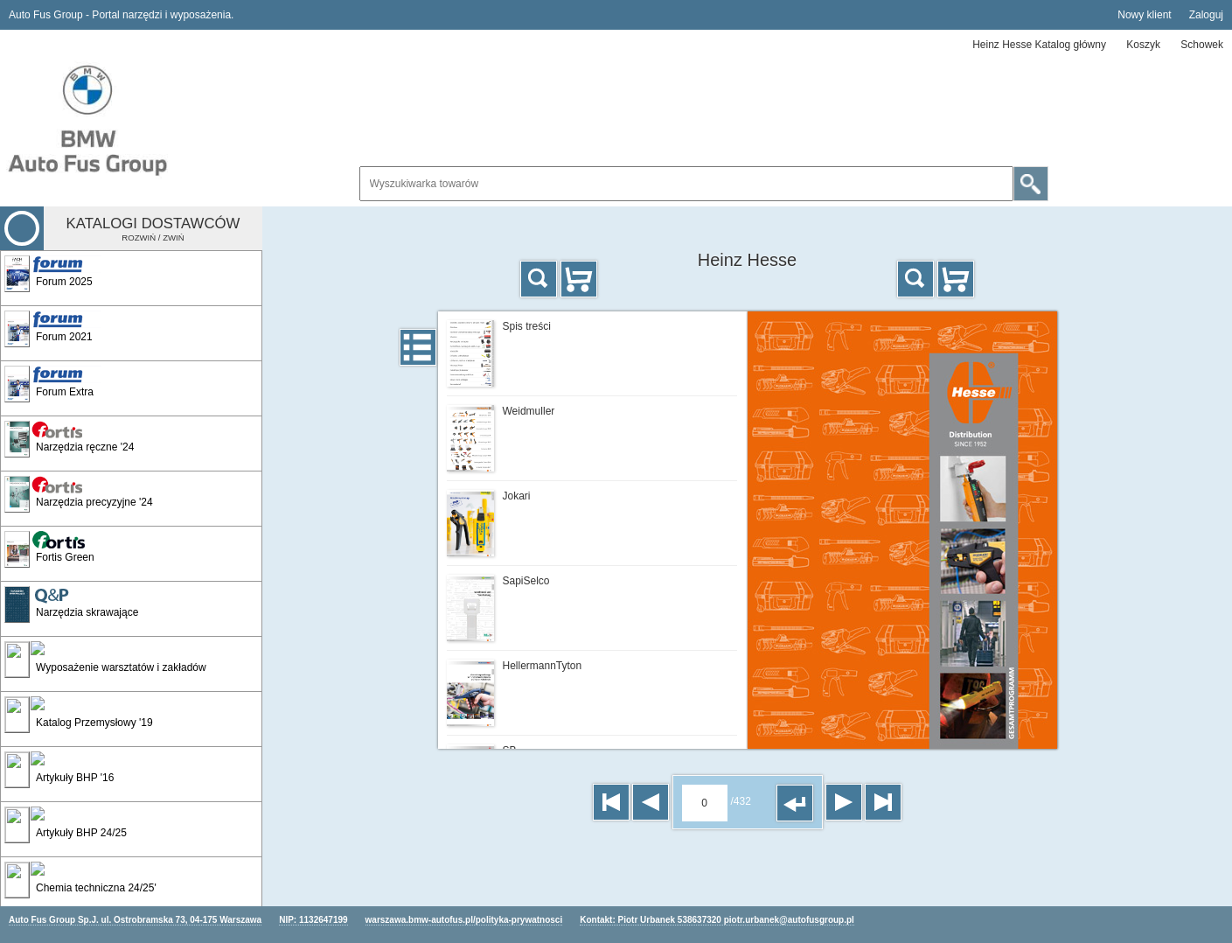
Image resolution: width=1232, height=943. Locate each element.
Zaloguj (1206, 15)
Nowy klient (1144, 15)
